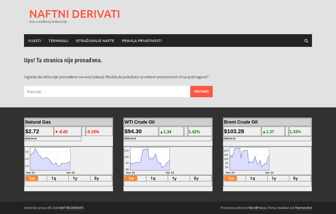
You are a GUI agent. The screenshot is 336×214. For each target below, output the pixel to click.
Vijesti (34, 40)
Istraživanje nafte (95, 40)
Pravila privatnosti (142, 40)
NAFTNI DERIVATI (74, 14)
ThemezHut (303, 207)
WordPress (257, 207)
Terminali (58, 40)
